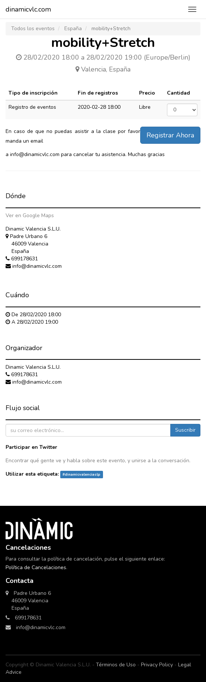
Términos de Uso (116, 664)
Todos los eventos (33, 28)
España (73, 28)
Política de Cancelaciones (36, 567)
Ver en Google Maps (30, 215)
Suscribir (185, 430)
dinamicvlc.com (28, 9)
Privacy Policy (157, 664)
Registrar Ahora (170, 135)
